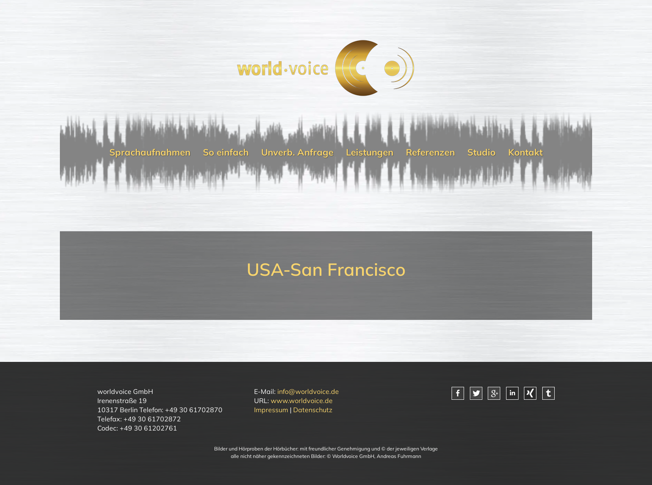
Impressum (271, 410)
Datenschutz (312, 410)
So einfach (226, 152)
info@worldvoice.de (308, 391)
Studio (481, 152)
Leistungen (369, 152)
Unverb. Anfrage (297, 152)
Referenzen (430, 152)
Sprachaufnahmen (149, 152)
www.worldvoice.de (302, 400)
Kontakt (525, 152)
